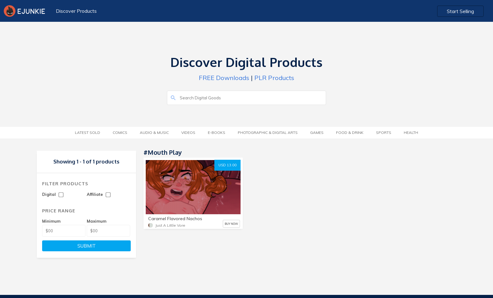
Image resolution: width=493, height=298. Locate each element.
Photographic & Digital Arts (268, 132)
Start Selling (460, 11)
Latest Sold (87, 132)
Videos (188, 132)
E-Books (216, 132)
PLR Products (274, 78)
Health (411, 132)
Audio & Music (154, 132)
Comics (120, 132)
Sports (383, 132)
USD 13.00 (227, 165)
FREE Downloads (224, 78)
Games (317, 132)
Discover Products (76, 11)
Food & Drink (350, 132)
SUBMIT (86, 246)
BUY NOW (231, 223)
